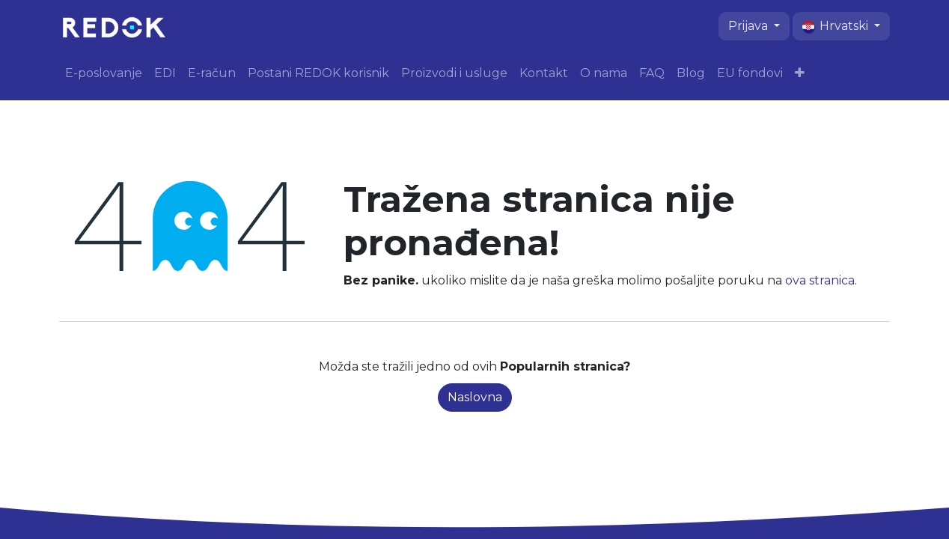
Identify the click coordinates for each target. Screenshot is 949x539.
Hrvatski (836, 26)
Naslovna (475, 397)
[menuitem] (103, 73)
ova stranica (820, 280)
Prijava (749, 26)
